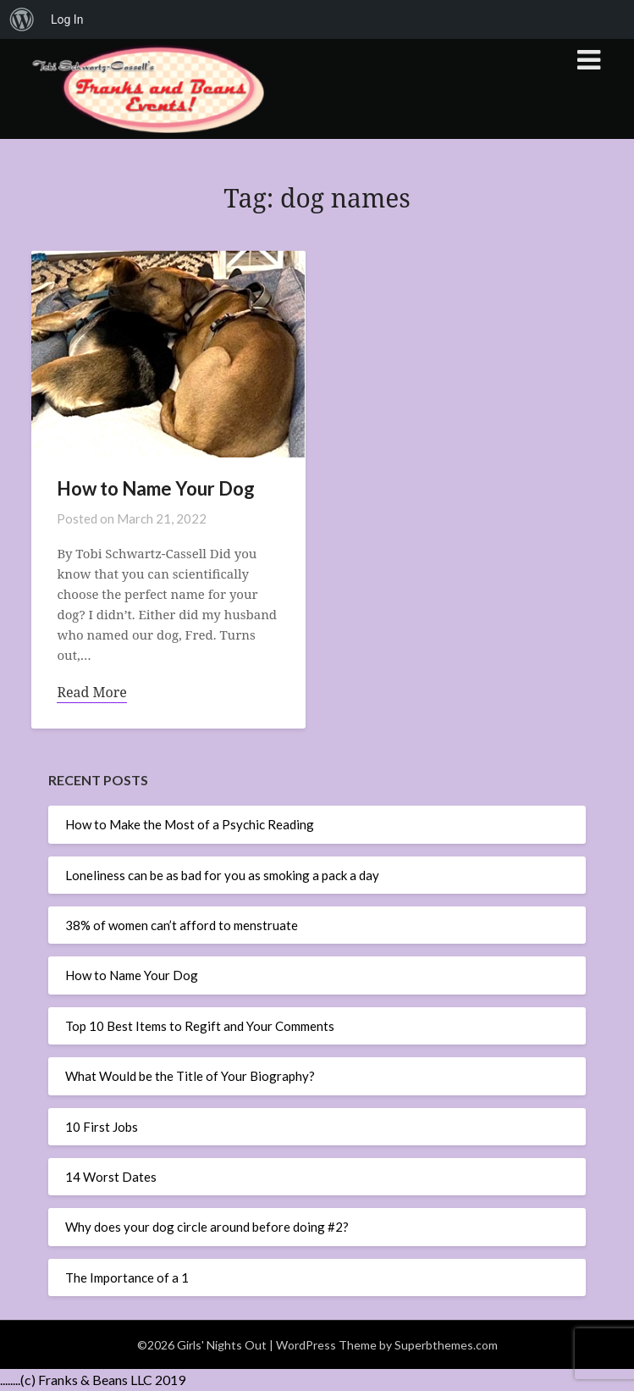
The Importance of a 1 (127, 1277)
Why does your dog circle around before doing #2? (207, 1226)
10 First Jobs (101, 1126)
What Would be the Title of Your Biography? (190, 1075)
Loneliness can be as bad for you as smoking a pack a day (222, 875)
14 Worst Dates (111, 1176)
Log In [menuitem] (67, 19)
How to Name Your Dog (131, 975)
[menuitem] (22, 19)
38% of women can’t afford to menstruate (181, 925)
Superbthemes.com (446, 1345)
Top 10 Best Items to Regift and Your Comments (199, 1026)
